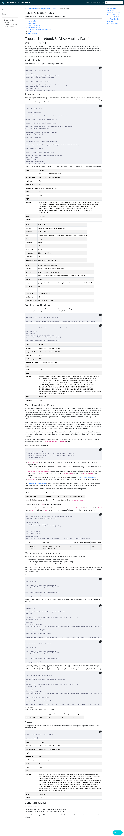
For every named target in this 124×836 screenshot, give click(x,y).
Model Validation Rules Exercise (40, 29)
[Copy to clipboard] (100, 68)
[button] (95, 2)
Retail (55, 9)
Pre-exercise (111, 11)
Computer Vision (45, 9)
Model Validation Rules (114, 15)
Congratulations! (112, 23)
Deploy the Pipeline (113, 13)
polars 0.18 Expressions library (88, 477)
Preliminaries (111, 9)
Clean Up (110, 21)
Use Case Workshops (32, 9)
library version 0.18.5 (37, 483)
